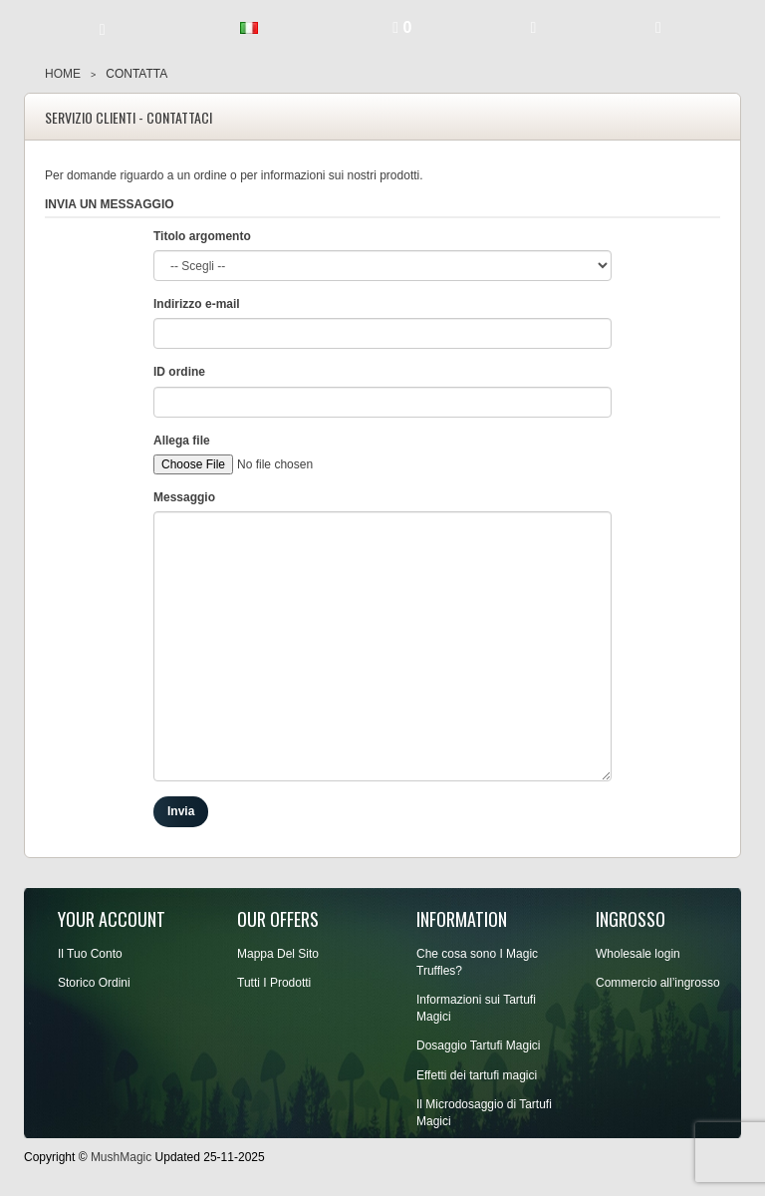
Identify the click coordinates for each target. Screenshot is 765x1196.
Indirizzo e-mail (196, 304)
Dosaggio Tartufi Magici (478, 1045)
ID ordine (179, 372)
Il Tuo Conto (90, 954)
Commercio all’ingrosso (658, 983)
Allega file (181, 441)
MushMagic (121, 1157)
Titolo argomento (202, 236)
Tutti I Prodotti (274, 983)
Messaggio (184, 497)
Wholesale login (638, 954)
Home (63, 74)
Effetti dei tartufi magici (476, 1075)
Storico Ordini (94, 983)
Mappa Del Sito (278, 954)
